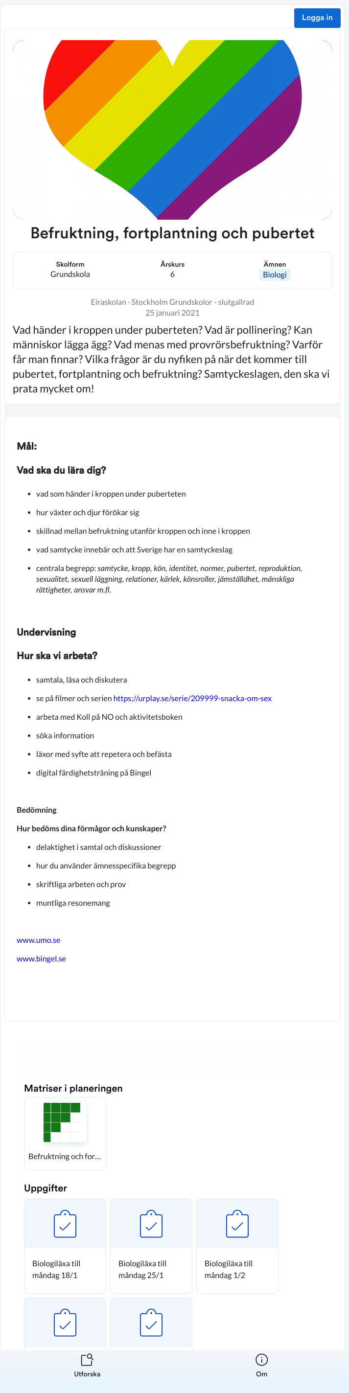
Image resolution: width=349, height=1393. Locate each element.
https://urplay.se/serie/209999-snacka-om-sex (193, 698)
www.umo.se (39, 940)
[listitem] (87, 1371)
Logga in (317, 18)
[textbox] (172, 718)
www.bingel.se (42, 958)
